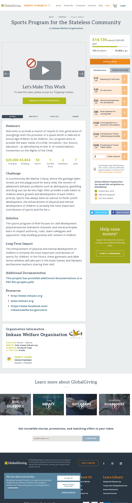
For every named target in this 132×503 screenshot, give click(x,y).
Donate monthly (120, 70)
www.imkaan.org (22, 301)
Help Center (88, 463)
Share (75, 116)
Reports (33, 116)
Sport (51, 17)
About (58, 5)
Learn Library (113, 477)
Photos (54, 116)
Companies (80, 5)
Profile (22, 350)
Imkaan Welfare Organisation (67, 28)
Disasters (92, 5)
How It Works (84, 481)
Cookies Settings (68, 492)
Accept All (68, 478)
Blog (101, 5)
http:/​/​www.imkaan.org (26, 295)
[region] (42, 486)
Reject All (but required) (68, 485)
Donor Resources (110, 489)
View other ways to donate (110, 172)
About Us (85, 477)
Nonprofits (68, 5)
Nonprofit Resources (112, 481)
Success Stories (110, 493)
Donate (35, 5)
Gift (107, 5)
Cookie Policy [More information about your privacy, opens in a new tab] (13, 487)
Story (12, 116)
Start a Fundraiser (110, 253)
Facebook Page (24, 348)
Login (123, 5)
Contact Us (83, 493)
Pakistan (62, 17)
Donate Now (110, 61)
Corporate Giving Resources (115, 485)
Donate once (99, 70)
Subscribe (91, 438)
